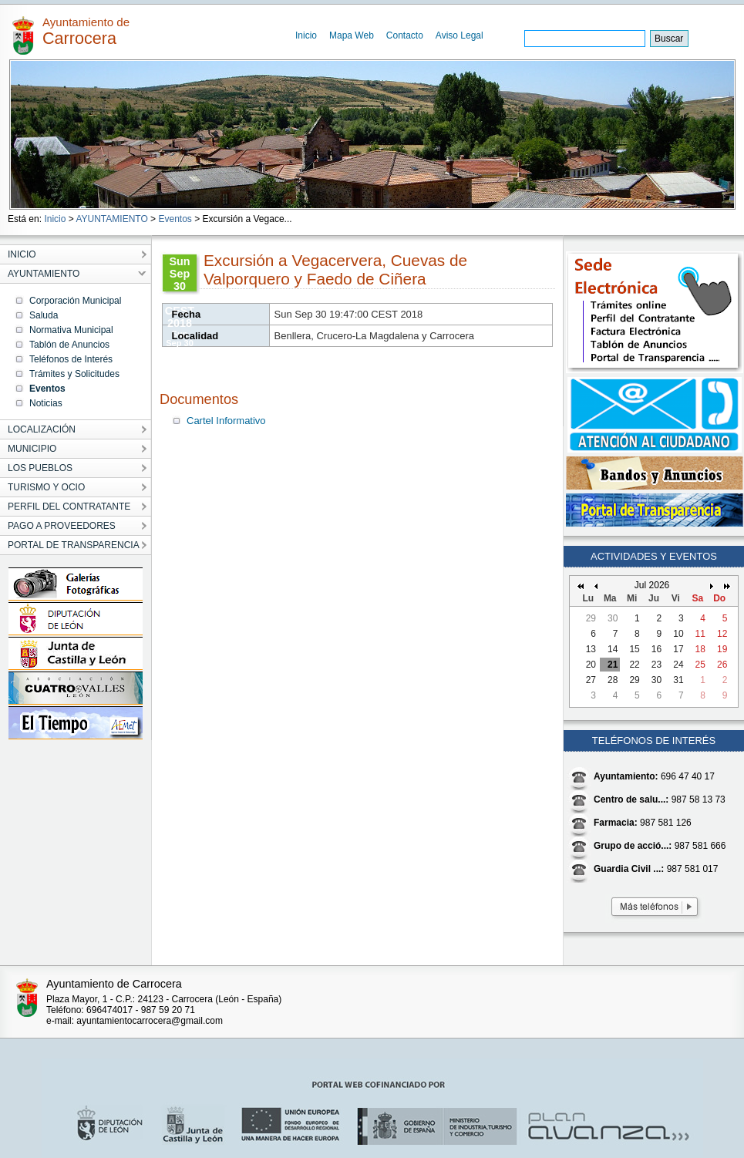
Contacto (404, 35)
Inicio (306, 35)
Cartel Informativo (226, 420)
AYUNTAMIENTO (111, 219)
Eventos (174, 219)
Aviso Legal (459, 35)
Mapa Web (351, 35)
